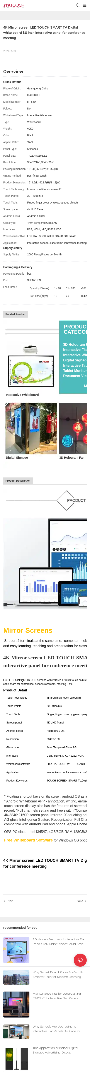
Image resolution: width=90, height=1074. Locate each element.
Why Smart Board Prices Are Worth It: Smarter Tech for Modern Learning (59, 974)
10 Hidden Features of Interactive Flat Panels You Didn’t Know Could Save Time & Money (59, 941)
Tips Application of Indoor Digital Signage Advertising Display (55, 1050)
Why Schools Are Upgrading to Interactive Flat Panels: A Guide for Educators (56, 1028)
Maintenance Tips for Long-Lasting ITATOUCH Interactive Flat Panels (57, 996)
